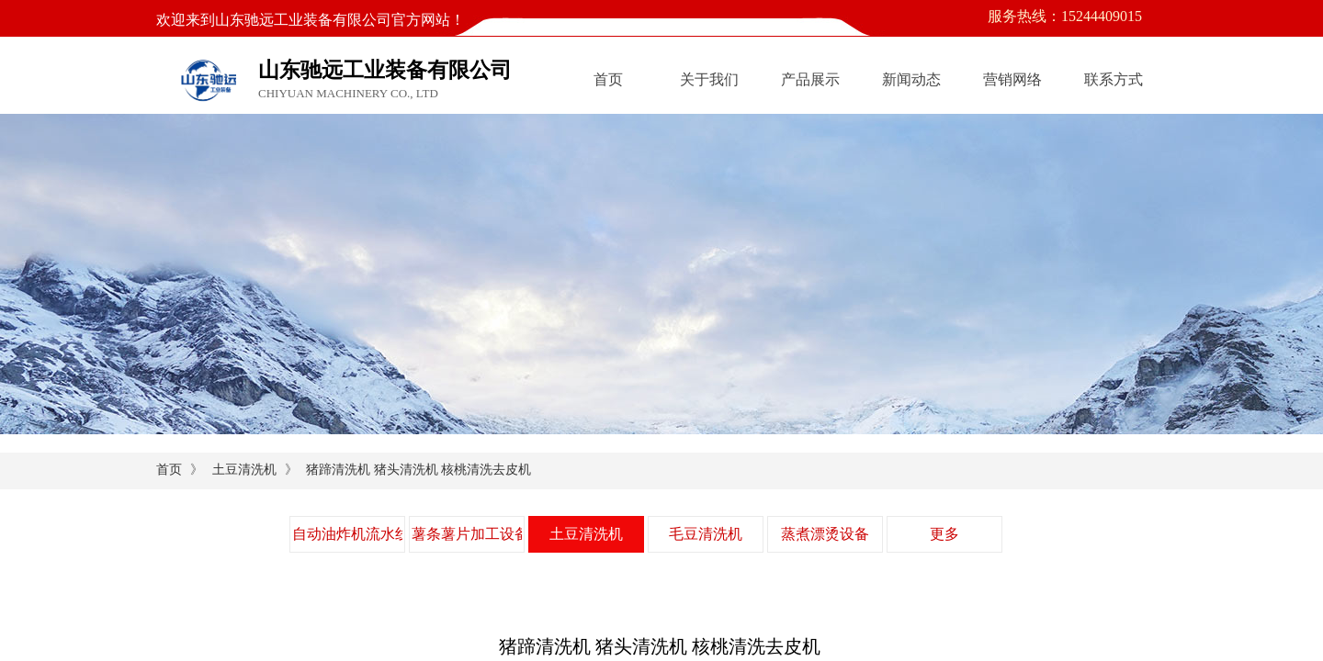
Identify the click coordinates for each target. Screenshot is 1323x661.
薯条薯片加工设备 (467, 534)
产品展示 (810, 79)
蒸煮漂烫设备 (825, 534)
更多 (944, 534)
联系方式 (1113, 79)
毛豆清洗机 (705, 534)
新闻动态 (911, 79)
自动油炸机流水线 (347, 534)
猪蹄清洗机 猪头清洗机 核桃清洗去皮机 (418, 469)
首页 (608, 79)
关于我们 (709, 79)
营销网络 (1012, 79)
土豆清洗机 (244, 469)
